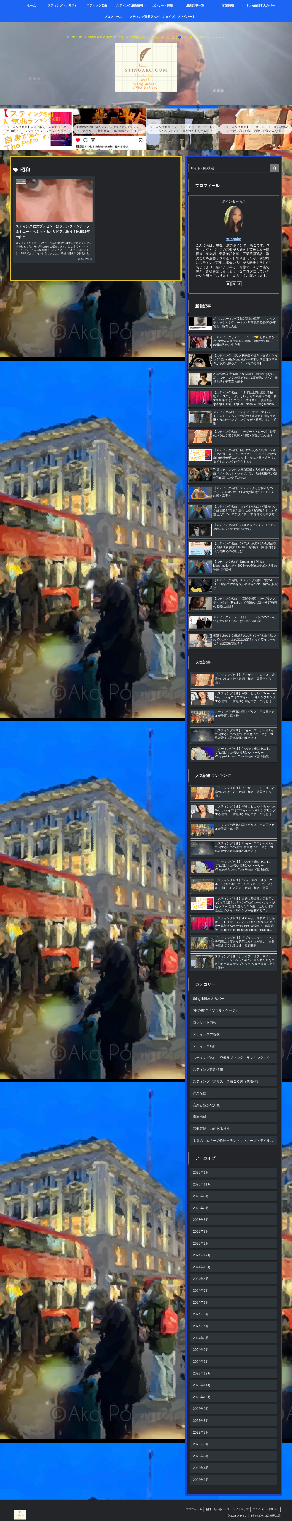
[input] (233, 168)
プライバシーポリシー (266, 1509)
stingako (233, 239)
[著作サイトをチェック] (228, 283)
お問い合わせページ (217, 1509)
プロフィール (194, 1509)
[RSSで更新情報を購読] (239, 283)
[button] (274, 168)
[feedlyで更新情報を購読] (233, 283)
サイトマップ (241, 1509)
